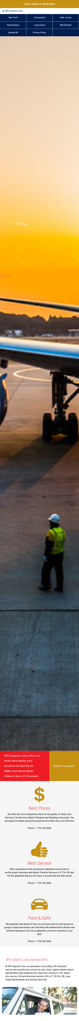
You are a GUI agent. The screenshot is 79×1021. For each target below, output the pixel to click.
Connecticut (39, 17)
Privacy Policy (39, 32)
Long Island (39, 25)
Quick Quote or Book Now (39, 4)
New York (13, 17)
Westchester (66, 25)
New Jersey (65, 17)
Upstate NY (13, 32)
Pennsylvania (13, 25)
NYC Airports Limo (14, 11)
